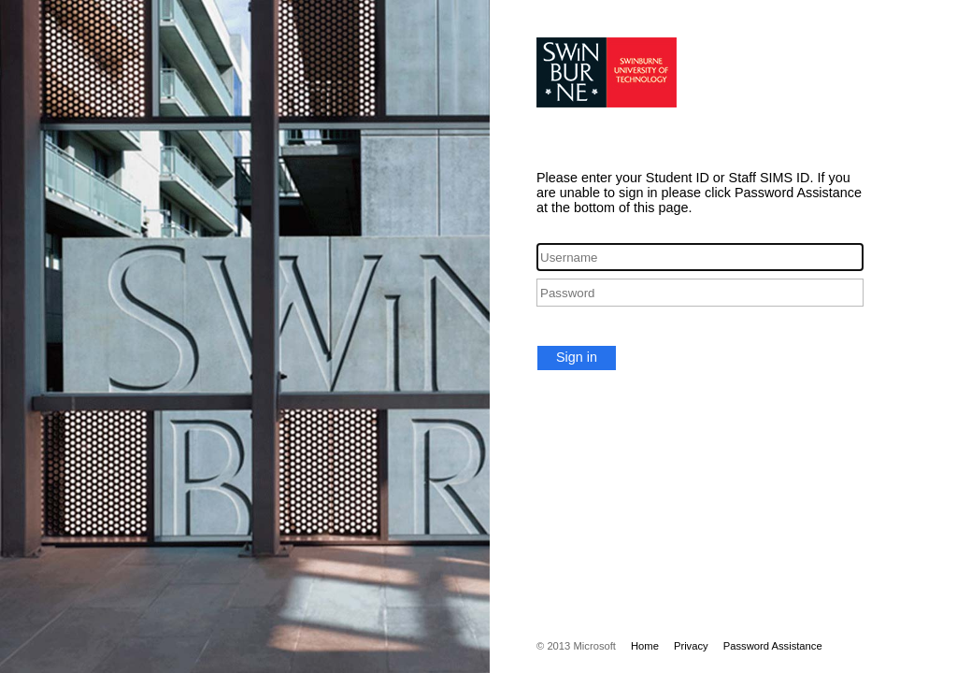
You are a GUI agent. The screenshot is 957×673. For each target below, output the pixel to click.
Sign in (576, 357)
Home (645, 646)
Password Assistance (772, 646)
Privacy (691, 646)
